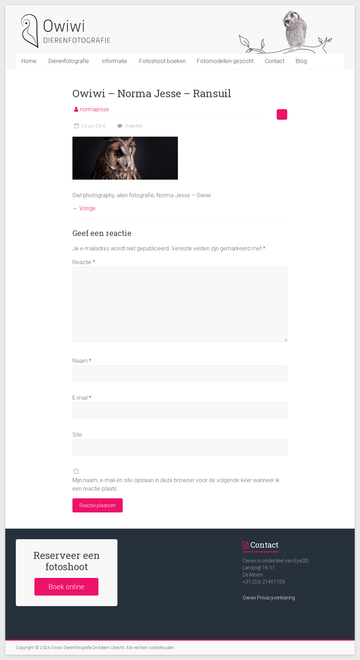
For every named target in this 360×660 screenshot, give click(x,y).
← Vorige (84, 208)
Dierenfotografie (69, 61)
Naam (81, 360)
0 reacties (129, 126)
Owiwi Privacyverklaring (269, 597)
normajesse (94, 109)
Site (77, 434)
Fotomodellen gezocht (225, 61)
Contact (274, 61)
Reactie (83, 262)
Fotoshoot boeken (162, 61)
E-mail (81, 397)
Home (29, 61)
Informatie (114, 61)
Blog (301, 61)
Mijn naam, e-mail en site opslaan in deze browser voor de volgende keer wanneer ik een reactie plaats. (175, 484)
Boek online (66, 587)
